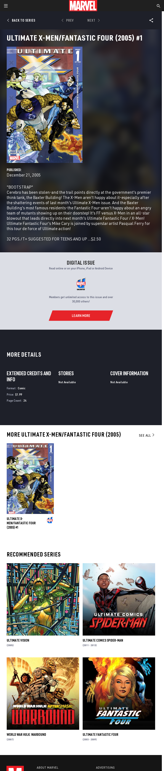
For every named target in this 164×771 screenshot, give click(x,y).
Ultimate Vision (18, 640)
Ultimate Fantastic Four (100, 734)
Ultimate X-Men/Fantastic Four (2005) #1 (21, 523)
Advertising (105, 767)
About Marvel (47, 767)
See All (147, 435)
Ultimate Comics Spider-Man (103, 640)
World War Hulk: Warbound (26, 734)
